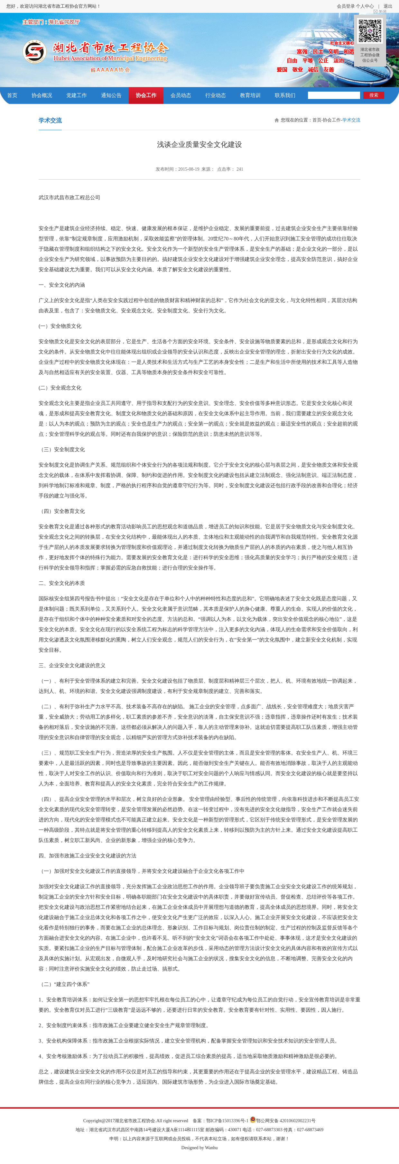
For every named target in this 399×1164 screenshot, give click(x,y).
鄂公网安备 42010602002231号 (283, 1120)
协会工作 (146, 95)
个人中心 (365, 6)
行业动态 (215, 95)
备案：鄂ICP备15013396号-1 (220, 1120)
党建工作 (76, 95)
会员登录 (346, 6)
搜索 (373, 95)
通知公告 (111, 95)
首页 (12, 95)
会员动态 (181, 95)
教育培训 (250, 95)
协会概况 (42, 95)
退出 (388, 6)
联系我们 (285, 95)
